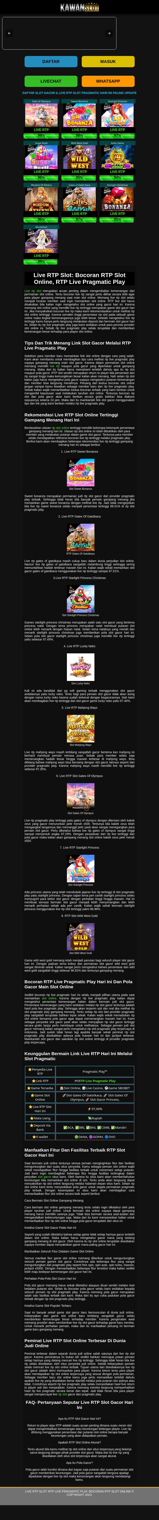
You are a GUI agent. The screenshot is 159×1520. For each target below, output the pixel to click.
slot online (49, 998)
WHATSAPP (108, 81)
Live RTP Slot (36, 1491)
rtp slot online (60, 428)
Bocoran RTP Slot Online (110, 1491)
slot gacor (44, 1176)
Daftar (50, 61)
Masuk (108, 61)
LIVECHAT (50, 81)
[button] (9, 33)
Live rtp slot (33, 291)
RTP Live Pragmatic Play (67, 1491)
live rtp (54, 366)
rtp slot (62, 1394)
